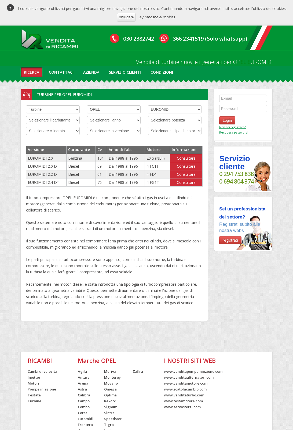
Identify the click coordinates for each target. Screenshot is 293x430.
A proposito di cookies (157, 17)
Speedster (113, 418)
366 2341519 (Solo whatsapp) (210, 38)
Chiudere (126, 17)
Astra (82, 389)
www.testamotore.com (183, 401)
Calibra (84, 395)
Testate (34, 395)
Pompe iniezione (42, 389)
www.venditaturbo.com (184, 395)
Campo (84, 401)
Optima (110, 395)
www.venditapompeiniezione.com (193, 371)
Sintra (109, 412)
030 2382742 (138, 38)
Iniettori (35, 377)
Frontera (85, 424)
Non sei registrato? (232, 127)
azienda (91, 72)
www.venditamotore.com (185, 383)
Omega (110, 389)
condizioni (162, 72)
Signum (110, 406)
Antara (84, 377)
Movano (111, 383)
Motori (33, 383)
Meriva (110, 371)
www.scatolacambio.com (185, 389)
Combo (84, 406)
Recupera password (233, 132)
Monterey (112, 377)
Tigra (109, 424)
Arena (83, 383)
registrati (230, 240)
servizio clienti (125, 72)
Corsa (82, 412)
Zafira (138, 371)
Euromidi (85, 418)
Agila (82, 371)
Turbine (34, 401)
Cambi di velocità (42, 371)
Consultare (186, 158)
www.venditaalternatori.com (189, 377)
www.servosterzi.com (182, 406)
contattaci (61, 72)
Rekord (110, 401)
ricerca (31, 72)
